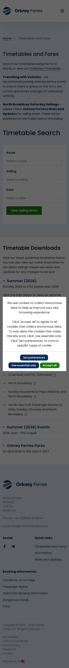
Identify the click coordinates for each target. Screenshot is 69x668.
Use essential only (24, 365)
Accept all (50, 365)
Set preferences (34, 357)
